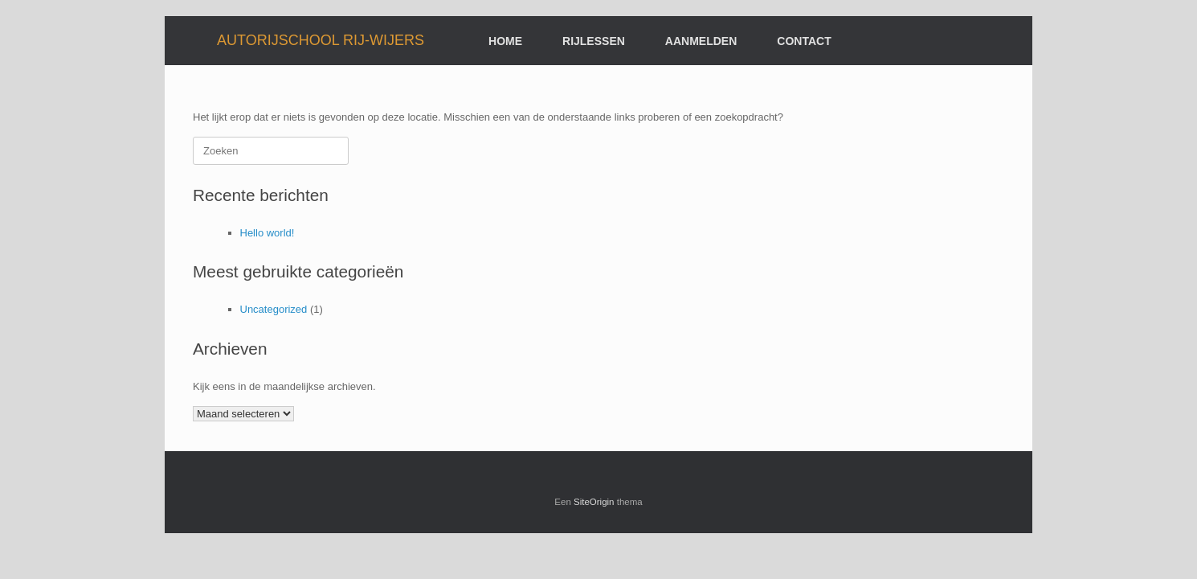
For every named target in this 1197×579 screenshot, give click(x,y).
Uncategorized (274, 309)
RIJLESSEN (593, 41)
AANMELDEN (701, 41)
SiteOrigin (594, 502)
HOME (505, 41)
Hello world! (267, 233)
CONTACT (804, 41)
